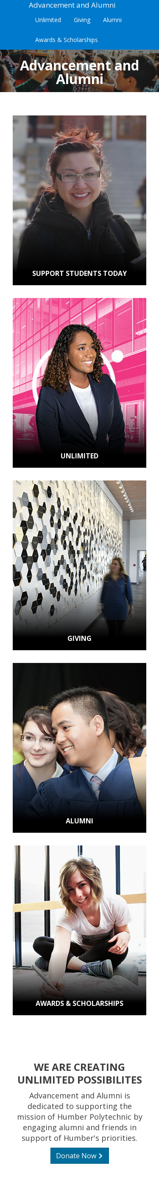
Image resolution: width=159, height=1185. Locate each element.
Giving (82, 20)
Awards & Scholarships (66, 40)
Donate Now (79, 1155)
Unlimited (48, 20)
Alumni (112, 20)
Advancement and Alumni (72, 5)
